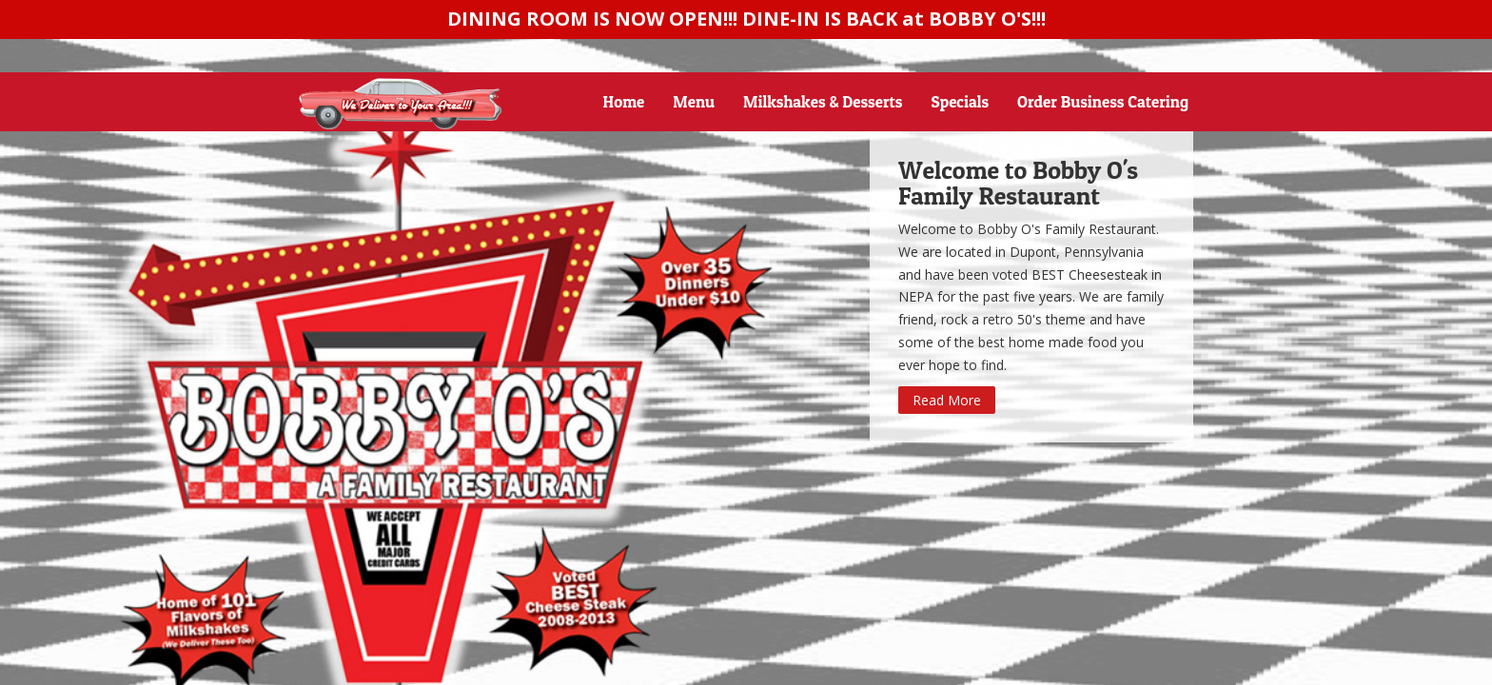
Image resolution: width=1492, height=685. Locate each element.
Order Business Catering (1102, 101)
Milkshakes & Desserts (823, 101)
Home (624, 101)
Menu (694, 101)
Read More (947, 400)
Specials (961, 101)
